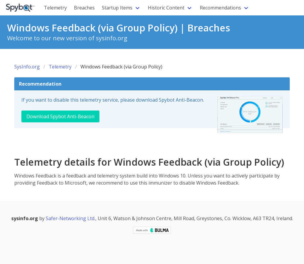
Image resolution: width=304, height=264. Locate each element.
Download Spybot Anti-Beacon (60, 116)
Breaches (84, 7)
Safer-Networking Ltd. (70, 218)
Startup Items (117, 7)
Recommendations (220, 7)
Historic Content (166, 7)
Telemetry (55, 7)
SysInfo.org (27, 66)
